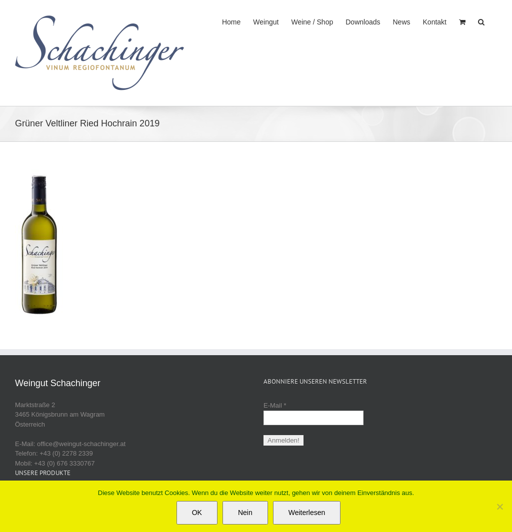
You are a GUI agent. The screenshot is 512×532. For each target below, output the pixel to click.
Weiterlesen (307, 513)
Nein (245, 513)
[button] (481, 21)
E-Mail (275, 405)
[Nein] (499, 507)
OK (197, 513)
